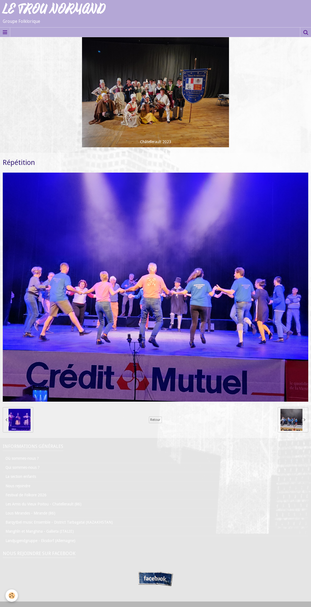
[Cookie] (12, 595)
